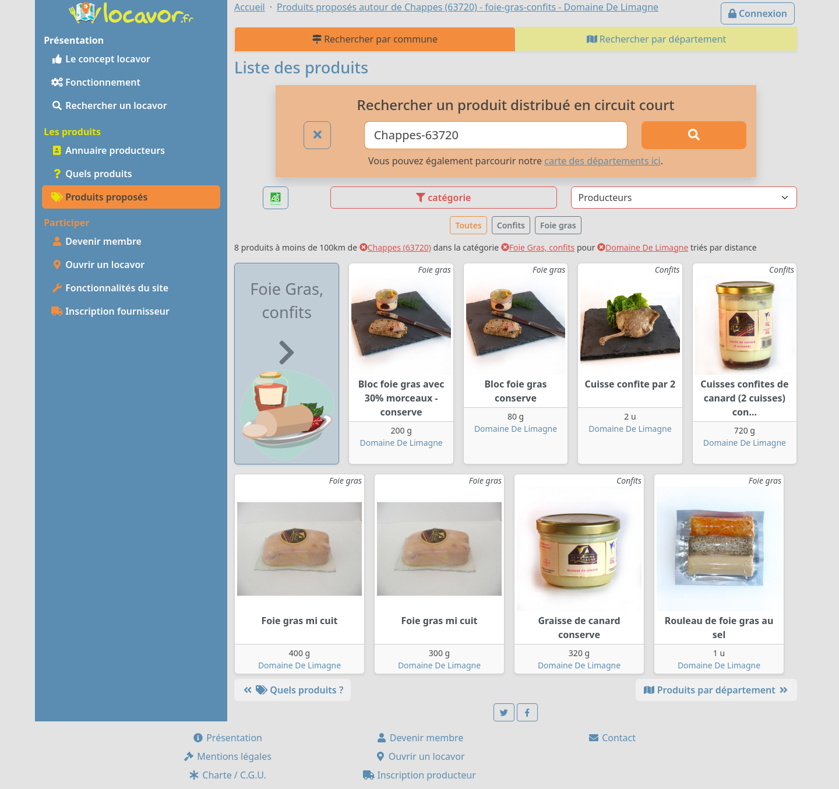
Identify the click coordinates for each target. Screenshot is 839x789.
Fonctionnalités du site (109, 287)
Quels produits (91, 173)
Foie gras (558, 225)
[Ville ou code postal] (496, 135)
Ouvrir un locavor (97, 264)
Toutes (468, 225)
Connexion (757, 13)
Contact (612, 737)
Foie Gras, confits (538, 247)
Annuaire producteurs (108, 150)
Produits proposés (99, 197)
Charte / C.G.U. (227, 775)
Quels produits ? (292, 690)
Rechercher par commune (375, 39)
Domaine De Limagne (642, 247)
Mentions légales (227, 756)
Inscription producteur (419, 775)
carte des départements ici (602, 160)
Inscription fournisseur (110, 311)
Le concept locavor (100, 58)
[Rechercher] (693, 135)
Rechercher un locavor (109, 105)
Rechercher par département (657, 39)
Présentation (227, 737)
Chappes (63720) (395, 247)
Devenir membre (96, 241)
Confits (511, 225)
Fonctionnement (95, 82)
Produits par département (716, 690)
